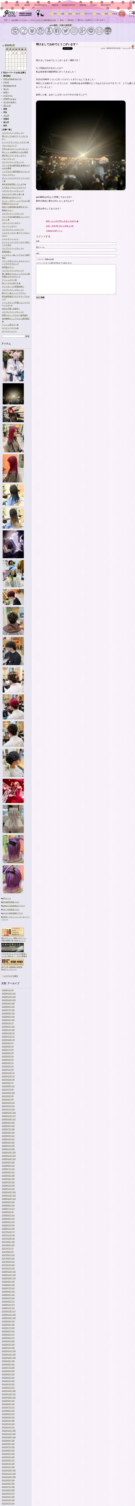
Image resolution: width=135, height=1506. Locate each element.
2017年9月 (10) (8, 1242)
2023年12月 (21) (9, 993)
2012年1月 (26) (8, 1467)
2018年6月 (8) (8, 1212)
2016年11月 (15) (9, 1275)
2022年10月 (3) (8, 1040)
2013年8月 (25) (8, 1404)
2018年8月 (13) (8, 1205)
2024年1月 (10, 45)
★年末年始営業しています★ (14, 184)
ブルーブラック (8, 159)
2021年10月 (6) (8, 1080)
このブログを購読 (10, 976)
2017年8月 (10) (8, 1245)
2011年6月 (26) (8, 1490)
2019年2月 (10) (8, 1186)
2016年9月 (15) (8, 1282)
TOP (6, 20)
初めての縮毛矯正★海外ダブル (15, 207)
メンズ (6, 115)
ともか (103, 48)
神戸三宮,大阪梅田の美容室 (11, 967)
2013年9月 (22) (8, 1401)
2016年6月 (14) (8, 1291)
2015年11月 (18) (9, 1315)
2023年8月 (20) (8, 1007)
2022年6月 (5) (8, 1053)
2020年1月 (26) (8, 1149)
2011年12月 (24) (9, 1470)
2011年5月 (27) (8, 1493)
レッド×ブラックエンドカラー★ (15, 142)
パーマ (6, 82)
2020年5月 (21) (8, 1136)
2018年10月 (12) (9, 1199)
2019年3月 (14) (8, 1182)
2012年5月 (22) (8, 1454)
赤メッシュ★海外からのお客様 (15, 152)
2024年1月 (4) (8, 990)
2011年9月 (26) (8, 1480)
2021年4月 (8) (8, 1099)
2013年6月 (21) (8, 1411)
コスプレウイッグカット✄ (13, 133)
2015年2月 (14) (8, 1344)
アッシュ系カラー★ (10, 325)
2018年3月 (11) (8, 1222)
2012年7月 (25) (8, 1447)
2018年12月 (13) (9, 1192)
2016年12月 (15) (9, 1272)
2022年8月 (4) (8, 1046)
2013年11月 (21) (9, 1394)
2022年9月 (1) (8, 1043)
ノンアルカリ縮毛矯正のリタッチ (16, 171)
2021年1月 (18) (8, 1109)
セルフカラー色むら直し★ (13, 194)
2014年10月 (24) (9, 1358)
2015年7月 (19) (8, 1328)
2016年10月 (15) (9, 1278)
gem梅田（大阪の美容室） (61, 25)
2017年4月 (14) (8, 1258)
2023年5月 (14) (8, 1017)
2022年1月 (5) (8, 1070)
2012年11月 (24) (9, 1434)
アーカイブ (13, 983)
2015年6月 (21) (8, 1331)
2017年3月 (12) (8, 1262)
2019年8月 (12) (8, 1166)
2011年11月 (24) (9, 1474)
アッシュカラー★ (9, 280)
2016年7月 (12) (8, 1288)
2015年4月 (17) (8, 1338)
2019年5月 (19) (8, 1176)
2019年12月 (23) (9, 1152)
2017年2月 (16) (8, 1265)
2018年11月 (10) (9, 1195)
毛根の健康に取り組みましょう (13, 940)
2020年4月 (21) (8, 1139)
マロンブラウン (8, 175)
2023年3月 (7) (8, 1023)
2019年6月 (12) (8, 1172)
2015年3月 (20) (8, 1341)
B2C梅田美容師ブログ (10, 902)
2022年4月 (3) (8, 1060)
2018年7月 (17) (8, 1209)
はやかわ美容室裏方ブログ (12, 913)
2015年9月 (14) (8, 1321)
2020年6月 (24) (8, 1133)
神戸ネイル (6, 898)
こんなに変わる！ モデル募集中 (14, 956)
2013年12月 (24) (9, 1391)
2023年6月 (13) (8, 1013)
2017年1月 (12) (8, 1268)
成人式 (6, 122)
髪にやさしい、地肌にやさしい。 (14, 938)
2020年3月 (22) (8, 1142)
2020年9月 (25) (8, 1123)
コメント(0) (126, 48)
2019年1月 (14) (8, 1189)
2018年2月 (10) (8, 1225)
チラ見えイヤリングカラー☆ (14, 188)
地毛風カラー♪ (8, 267)
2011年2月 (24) (8, 1503)
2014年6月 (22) (8, 1371)
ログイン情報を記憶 (46, 259)
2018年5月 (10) (8, 1215)
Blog (62, 20)
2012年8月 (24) (8, 1444)
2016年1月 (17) (8, 1308)
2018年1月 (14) (8, 1229)
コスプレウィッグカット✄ (13, 213)
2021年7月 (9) (8, 1089)
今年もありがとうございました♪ (15, 149)
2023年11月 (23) (9, 997)
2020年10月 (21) (9, 1119)
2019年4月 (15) (8, 1179)
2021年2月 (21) (8, 1106)
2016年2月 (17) (8, 1305)
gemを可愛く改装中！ (11, 309)
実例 (5, 109)
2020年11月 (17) (9, 1116)
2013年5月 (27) (8, 1414)
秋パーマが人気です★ (11, 283)
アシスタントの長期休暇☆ (13, 286)
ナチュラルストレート (12, 79)
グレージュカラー (9, 226)
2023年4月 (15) (8, 1020)
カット (6, 89)
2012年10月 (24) (9, 1437)
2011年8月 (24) (8, 1484)
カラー (6, 92)
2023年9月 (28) (8, 1003)
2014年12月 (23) (9, 1351)
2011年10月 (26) (9, 1477)
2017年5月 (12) (8, 1255)
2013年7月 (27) (8, 1407)
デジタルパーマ (9, 86)
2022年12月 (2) (8, 1033)
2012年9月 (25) (8, 1441)
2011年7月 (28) (8, 1487)
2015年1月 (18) (8, 1348)
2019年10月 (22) (9, 1159)
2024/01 (71, 20)
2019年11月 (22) (9, 1156)
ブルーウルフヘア (9, 146)
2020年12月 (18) (9, 1113)
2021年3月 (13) (8, 1103)
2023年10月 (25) (9, 1000)
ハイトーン (8, 96)
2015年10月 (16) (9, 1318)
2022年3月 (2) (8, 1063)
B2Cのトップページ (9, 969)
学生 (5, 112)
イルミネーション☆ (10, 239)
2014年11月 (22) (9, 1354)
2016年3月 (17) (8, 1301)
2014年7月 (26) (8, 1368)
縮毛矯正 (7, 76)
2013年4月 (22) (8, 1417)
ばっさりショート (9, 331)
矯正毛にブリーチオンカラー (14, 155)
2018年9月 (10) (8, 1202)
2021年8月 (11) (8, 1086)
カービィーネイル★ (10, 328)
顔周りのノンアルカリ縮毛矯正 (15, 315)
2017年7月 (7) (8, 1248)
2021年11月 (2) (8, 1076)
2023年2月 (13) (8, 1027)
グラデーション (9, 99)
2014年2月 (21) (8, 1384)
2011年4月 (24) (8, 1497)
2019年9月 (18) (8, 1162)
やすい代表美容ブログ (10, 910)
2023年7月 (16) (8, 1010)
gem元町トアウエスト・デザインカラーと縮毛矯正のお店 (34, 20)
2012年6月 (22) (8, 1450)
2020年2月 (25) (8, 1146)
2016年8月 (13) (8, 1285)
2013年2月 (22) (8, 1424)
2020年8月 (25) (8, 1126)
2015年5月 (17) (8, 1335)
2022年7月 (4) (8, 1050)
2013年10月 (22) (9, 1397)
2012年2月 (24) (8, 1464)
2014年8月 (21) (8, 1364)
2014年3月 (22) (8, 1381)
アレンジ (7, 106)
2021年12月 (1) (8, 1073)
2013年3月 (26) (8, 1421)
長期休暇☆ (6, 252)
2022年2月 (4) (8, 1066)
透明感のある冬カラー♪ (11, 197)
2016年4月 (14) (8, 1298)
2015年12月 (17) (9, 1311)
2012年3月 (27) (8, 1460)
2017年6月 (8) (8, 1252)
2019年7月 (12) (8, 1169)
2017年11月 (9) (8, 1235)
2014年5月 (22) (8, 1374)
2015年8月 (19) (8, 1325)
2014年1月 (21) (8, 1388)
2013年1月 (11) (8, 1427)
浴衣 (5, 125)
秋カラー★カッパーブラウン (14, 293)
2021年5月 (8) (8, 1096)
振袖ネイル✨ (8, 210)
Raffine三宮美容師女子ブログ (13, 906)
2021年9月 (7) (8, 1083)
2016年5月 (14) (8, 1295)
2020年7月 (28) (8, 1129)
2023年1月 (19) (8, 1030)
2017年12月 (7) (8, 1232)
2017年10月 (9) (8, 1238)
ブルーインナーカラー (11, 223)
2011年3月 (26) (8, 1500)
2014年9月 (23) (8, 1361)
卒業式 (6, 119)
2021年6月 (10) (8, 1093)
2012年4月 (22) (8, 1457)
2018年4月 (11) (8, 1219)
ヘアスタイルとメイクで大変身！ (14, 954)
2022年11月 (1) (8, 1036)
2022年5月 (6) (8, 1056)
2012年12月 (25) (9, 1431)
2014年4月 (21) (8, 1378)
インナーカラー (9, 102)
